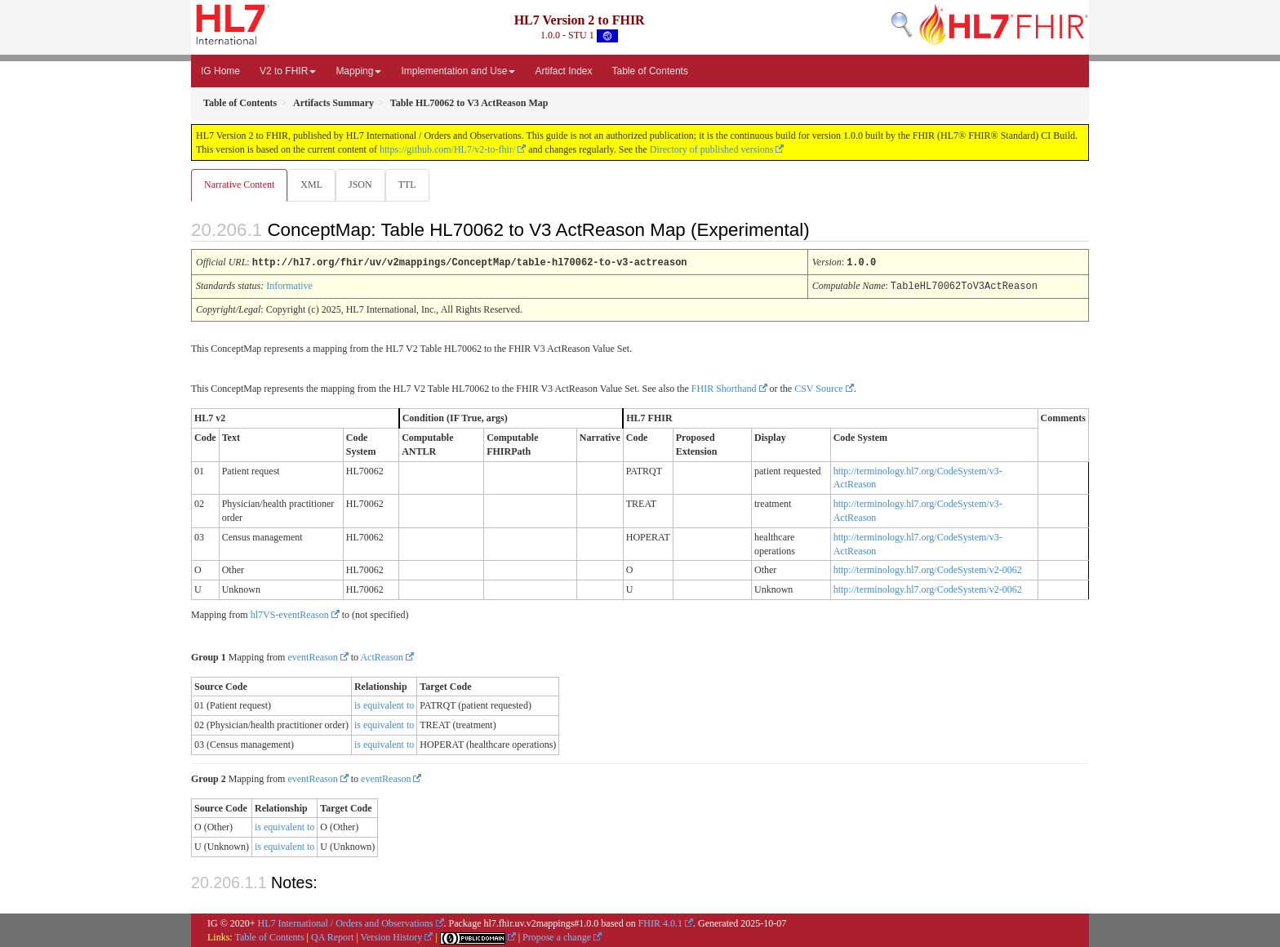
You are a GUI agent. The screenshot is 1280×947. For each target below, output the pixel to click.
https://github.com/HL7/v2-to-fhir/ (447, 149)
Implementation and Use (458, 71)
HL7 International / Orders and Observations (345, 922)
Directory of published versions (712, 149)
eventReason (312, 656)
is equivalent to (384, 704)
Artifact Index (563, 71)
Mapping (358, 71)
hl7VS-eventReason (290, 614)
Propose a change (556, 936)
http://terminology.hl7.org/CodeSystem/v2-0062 (927, 569)
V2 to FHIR (288, 71)
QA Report (332, 936)
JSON (364, 184)
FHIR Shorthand (724, 387)
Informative (289, 285)
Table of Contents (650, 71)
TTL (412, 184)
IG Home (220, 71)
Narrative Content (239, 184)
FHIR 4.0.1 (660, 922)
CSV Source (818, 387)
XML (313, 184)
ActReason (381, 656)
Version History (392, 936)
